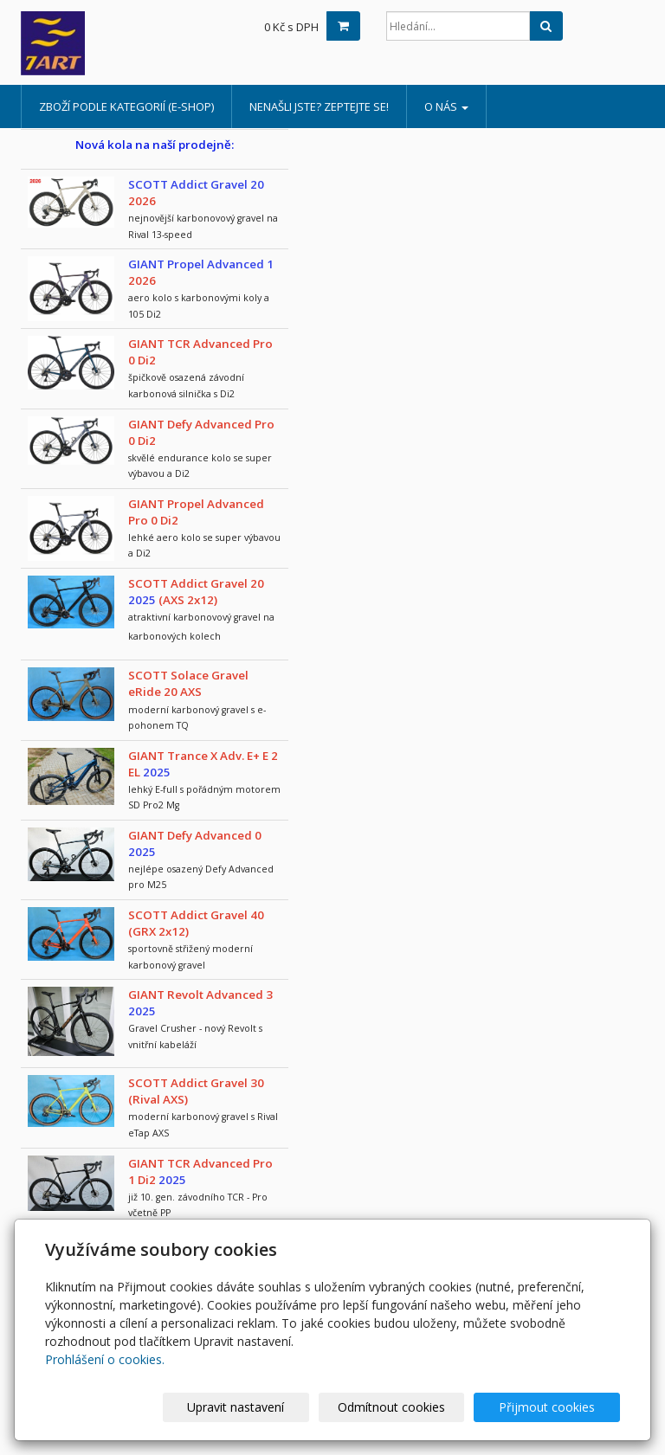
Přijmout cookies (554, 1407)
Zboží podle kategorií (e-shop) (126, 106)
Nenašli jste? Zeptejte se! (319, 106)
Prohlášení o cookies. (105, 1359)
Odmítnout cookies (411, 1407)
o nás (446, 106)
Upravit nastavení (269, 1407)
